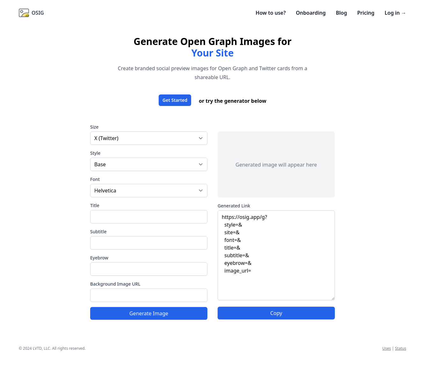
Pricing (365, 12)
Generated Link (234, 206)
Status (400, 348)
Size (94, 127)
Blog (341, 12)
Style (95, 153)
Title (94, 205)
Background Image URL (115, 284)
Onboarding (311, 12)
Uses (386, 348)
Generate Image (148, 313)
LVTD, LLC (41, 348)
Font (95, 179)
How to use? (270, 12)
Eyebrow (99, 258)
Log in (395, 12)
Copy (276, 313)
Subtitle (98, 231)
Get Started (174, 100)
